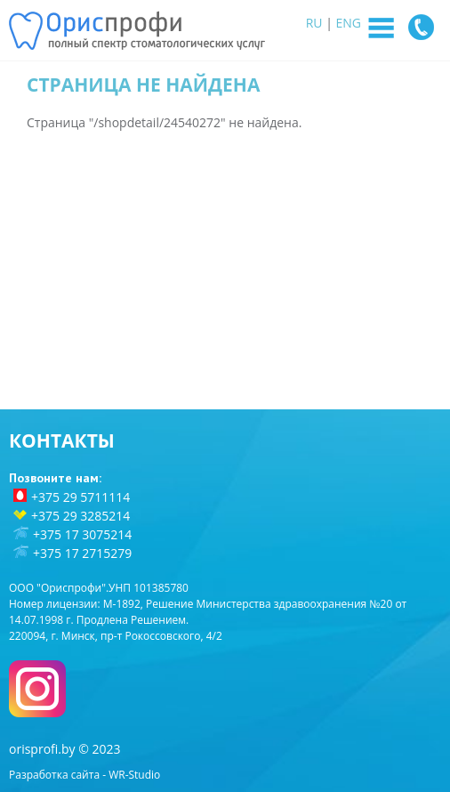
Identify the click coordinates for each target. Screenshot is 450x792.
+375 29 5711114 (80, 497)
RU (314, 22)
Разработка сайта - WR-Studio (84, 774)
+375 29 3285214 (80, 515)
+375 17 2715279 (82, 553)
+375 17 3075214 (82, 534)
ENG (349, 22)
